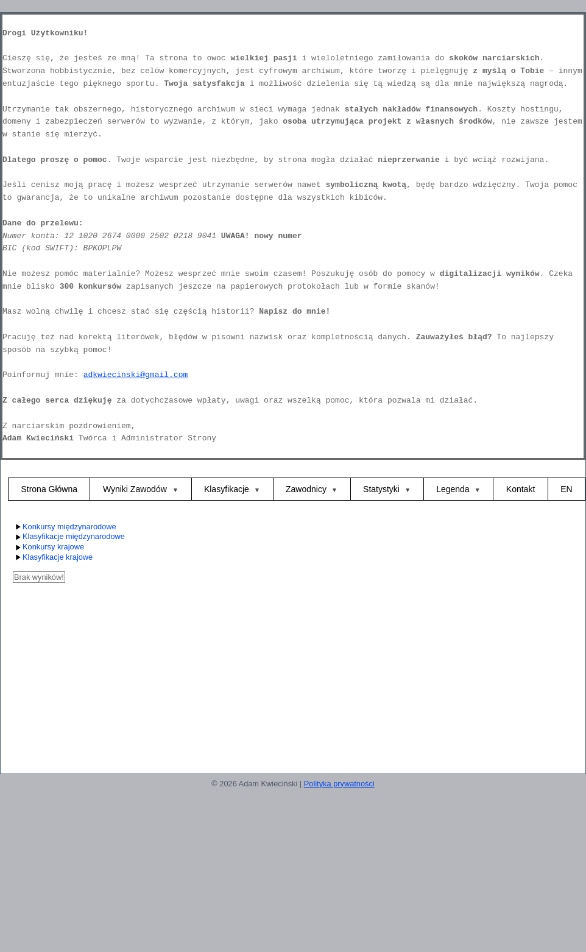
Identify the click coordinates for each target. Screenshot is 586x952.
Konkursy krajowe (48, 547)
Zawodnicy (306, 489)
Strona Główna (49, 489)
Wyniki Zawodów (136, 489)
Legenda (453, 489)
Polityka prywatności (339, 783)
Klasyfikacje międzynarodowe (69, 537)
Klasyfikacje (226, 489)
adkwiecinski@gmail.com (135, 374)
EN (566, 489)
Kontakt (520, 489)
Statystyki (381, 489)
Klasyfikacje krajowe (53, 557)
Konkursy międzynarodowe (64, 527)
